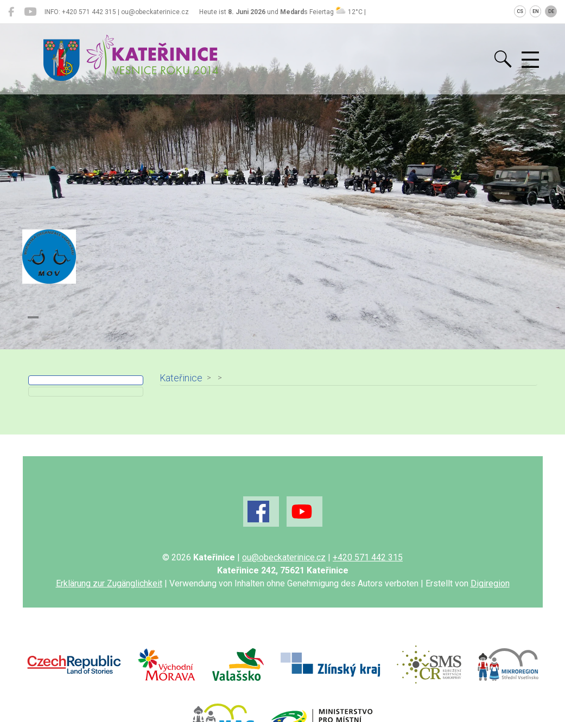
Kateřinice (180, 378)
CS (520, 11)
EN (535, 11)
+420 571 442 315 (368, 558)
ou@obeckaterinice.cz (284, 558)
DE (551, 11)
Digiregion (490, 584)
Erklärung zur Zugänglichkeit (109, 584)
